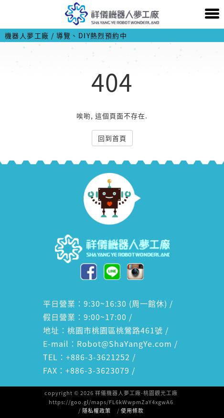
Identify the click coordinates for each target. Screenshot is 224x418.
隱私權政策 (96, 411)
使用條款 (132, 411)
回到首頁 (112, 138)
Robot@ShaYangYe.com (124, 343)
